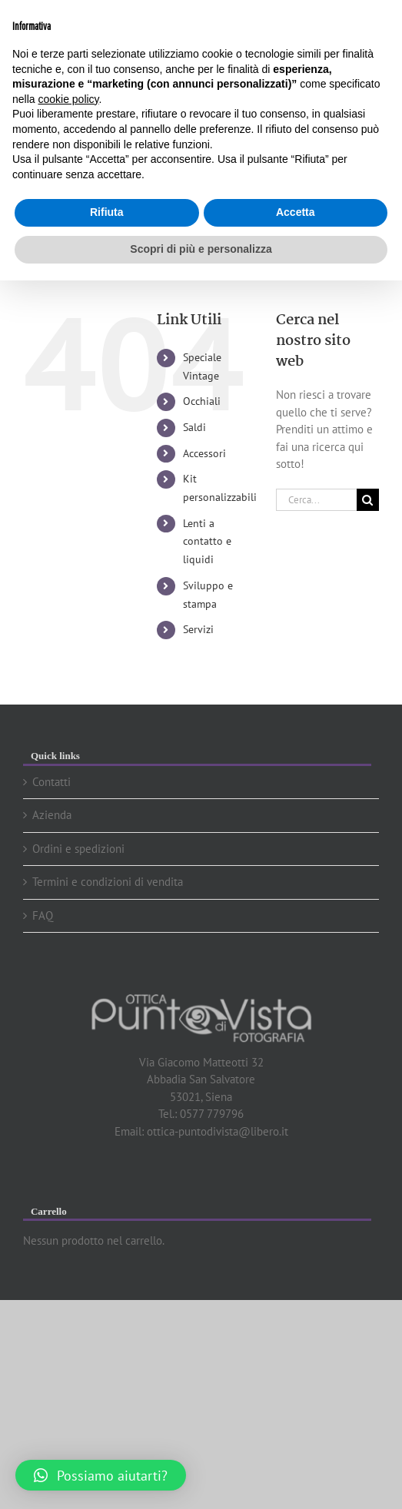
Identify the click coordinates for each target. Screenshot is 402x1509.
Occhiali (202, 401)
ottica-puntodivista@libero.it (217, 1131)
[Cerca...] (316, 500)
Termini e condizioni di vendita (107, 881)
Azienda (51, 815)
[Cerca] (368, 500)
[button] (100, 1475)
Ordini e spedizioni (78, 848)
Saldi (194, 427)
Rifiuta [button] (107, 212)
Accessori (204, 453)
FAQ (42, 915)
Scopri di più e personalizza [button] (200, 249)
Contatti (51, 781)
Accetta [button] (295, 212)
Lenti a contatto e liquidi (207, 541)
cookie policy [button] (68, 99)
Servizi (198, 629)
